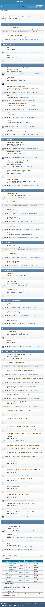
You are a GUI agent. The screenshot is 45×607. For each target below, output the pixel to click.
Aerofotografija (23, 537)
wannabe (33, 278)
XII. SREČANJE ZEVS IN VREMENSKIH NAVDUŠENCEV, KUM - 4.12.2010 (24, 460)
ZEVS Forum (22, 2)
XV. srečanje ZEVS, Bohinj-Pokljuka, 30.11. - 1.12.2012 (21, 426)
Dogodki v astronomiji (13, 311)
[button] (1, 6)
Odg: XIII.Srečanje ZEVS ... (27, 456)
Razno (8, 543)
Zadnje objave (6, 558)
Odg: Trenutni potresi (26, 323)
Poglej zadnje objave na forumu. (9, 589)
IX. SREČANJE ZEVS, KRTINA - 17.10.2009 (17, 486)
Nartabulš (36, 390)
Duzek (37, 398)
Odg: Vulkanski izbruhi (28, 307)
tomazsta (35, 31)
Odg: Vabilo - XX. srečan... (27, 374)
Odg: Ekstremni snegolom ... (27, 295)
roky (18, 89)
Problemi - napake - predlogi (14, 27)
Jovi (31, 440)
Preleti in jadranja (30, 537)
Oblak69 (35, 358)
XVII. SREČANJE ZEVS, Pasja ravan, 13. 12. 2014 (19, 410)
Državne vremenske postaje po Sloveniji (17, 161)
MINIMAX (33, 126)
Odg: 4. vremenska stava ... (26, 337)
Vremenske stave (11, 331)
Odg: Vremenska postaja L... (26, 148)
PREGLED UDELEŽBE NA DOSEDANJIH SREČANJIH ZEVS (21, 511)
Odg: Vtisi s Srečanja (28, 465)
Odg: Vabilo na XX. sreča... (26, 366)
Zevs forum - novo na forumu (14, 35)
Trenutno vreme (11, 77)
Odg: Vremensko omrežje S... (28, 265)
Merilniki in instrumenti (13, 201)
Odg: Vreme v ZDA (25, 278)
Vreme (37, 265)
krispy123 (36, 39)
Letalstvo (9, 534)
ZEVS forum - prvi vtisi (33, 546)
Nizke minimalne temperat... (28, 73)
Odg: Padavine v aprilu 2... (25, 126)
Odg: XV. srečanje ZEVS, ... (29, 430)
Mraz (35, 540)
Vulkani (9, 303)
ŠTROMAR (20, 71)
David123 (38, 109)
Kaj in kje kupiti (11, 209)
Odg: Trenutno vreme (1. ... (25, 83)
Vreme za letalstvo (38, 537)
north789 (38, 229)
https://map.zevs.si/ (21, 15)
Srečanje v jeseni (25, 440)
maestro (37, 382)
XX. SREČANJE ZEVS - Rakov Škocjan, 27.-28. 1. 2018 (20, 370)
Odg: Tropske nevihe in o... (29, 109)
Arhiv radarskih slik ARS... (26, 221)
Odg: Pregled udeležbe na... (29, 516)
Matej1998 (34, 83)
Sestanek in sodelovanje (23, 546)
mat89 (14, 89)
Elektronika (10, 233)
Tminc (36, 205)
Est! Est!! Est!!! (35, 366)
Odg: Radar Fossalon (27, 176)
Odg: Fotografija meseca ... (26, 285)
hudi (38, 52)
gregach (21, 568)
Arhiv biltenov (15, 528)
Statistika (9, 121)
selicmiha (36, 491)
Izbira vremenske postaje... (28, 213)
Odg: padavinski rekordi (27, 117)
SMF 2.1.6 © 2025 (4, 603)
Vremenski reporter (12, 289)
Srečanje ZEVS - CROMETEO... (30, 448)
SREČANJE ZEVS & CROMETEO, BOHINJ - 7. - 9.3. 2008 (21, 504)
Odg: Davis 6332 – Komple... (27, 205)
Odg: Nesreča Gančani (28, 540)
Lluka (35, 100)
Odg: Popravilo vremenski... (29, 185)
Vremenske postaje (12, 193)
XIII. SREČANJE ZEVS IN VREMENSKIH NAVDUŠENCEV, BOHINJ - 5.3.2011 (25, 452)
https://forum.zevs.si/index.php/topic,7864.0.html (13, 20)
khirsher (35, 285)
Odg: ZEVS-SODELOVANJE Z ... (30, 52)
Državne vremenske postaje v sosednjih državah (19, 170)
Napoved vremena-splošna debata (16, 86)
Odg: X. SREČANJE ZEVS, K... (27, 483)
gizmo (36, 197)
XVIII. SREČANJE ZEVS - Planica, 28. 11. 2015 (18, 395)
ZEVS (8, 47)
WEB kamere (10, 225)
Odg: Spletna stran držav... (26, 157)
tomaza (37, 422)
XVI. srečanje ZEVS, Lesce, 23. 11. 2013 (17, 418)
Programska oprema (12, 253)
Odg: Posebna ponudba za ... (27, 197)
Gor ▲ (43, 603)
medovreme (25, 283)
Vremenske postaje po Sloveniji (15, 142)
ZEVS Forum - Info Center (10, 555)
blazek (14, 107)
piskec (35, 249)
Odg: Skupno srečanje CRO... (28, 508)
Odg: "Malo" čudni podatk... (26, 249)
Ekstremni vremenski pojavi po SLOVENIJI (17, 68)
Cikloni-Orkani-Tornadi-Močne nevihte (17, 103)
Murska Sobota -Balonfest (27, 100)
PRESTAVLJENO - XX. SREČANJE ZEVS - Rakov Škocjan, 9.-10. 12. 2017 (25, 378)
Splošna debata (16, 537)
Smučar (35, 315)
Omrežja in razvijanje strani (14, 261)
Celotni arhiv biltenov (25, 530)
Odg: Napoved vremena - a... (27, 92)
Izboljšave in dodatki (12, 217)
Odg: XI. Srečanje (24, 475)
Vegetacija (10, 130)
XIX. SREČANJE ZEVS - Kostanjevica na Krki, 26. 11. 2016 (21, 386)
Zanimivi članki (11, 273)
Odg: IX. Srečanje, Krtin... (28, 491)
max (37, 185)
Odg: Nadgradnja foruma (27, 39)
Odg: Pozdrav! (27, 549)
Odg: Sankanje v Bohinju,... (27, 406)
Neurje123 (37, 295)
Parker (28, 586)
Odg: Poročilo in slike (28, 390)
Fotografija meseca (12, 281)
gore (36, 60)
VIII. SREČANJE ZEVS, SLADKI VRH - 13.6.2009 (18, 494)
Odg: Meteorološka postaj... (27, 166)
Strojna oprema (11, 245)
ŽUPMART (37, 508)
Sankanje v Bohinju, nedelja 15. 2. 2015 (17, 402)
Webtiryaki (29, 603)
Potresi (9, 319)
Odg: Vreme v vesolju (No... (26, 315)
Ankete (9, 340)
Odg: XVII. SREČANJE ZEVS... (27, 414)
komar (24, 80)
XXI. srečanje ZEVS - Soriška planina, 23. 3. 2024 (19, 354)
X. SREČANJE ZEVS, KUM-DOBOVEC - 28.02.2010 (19, 478)
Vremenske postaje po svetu (14, 151)
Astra (34, 465)
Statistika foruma (8, 583)
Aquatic (14, 403)
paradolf (15, 71)
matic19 (32, 530)
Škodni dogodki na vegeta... (28, 134)
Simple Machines (12, 603)
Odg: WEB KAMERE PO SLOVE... (28, 229)
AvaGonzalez (37, 257)
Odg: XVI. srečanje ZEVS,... (29, 422)
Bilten (8, 525)
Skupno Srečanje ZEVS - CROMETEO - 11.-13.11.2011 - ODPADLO (23, 445)
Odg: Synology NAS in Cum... (27, 257)
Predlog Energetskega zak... (28, 346)
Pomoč (33, 603)
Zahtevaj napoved (12, 96)
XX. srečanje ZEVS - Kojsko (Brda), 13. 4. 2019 (18, 362)
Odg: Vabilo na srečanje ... (29, 382)
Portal (8, 55)
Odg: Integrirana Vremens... (29, 237)
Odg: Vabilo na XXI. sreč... (27, 358)
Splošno (9, 113)
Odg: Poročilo (27, 500)
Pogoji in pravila (38, 603)
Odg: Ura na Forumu (28, 31)
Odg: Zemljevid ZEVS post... (27, 60)
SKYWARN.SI (15, 546)
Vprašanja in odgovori (12, 179)
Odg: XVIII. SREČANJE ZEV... (29, 398)
